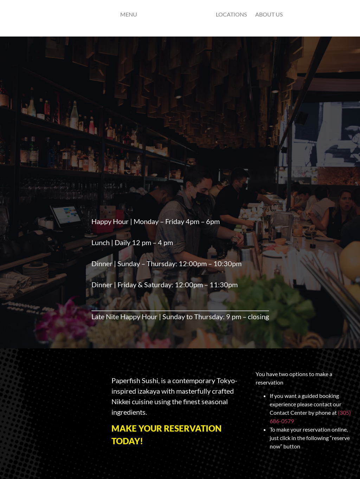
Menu (128, 14)
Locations (231, 14)
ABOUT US (269, 14)
